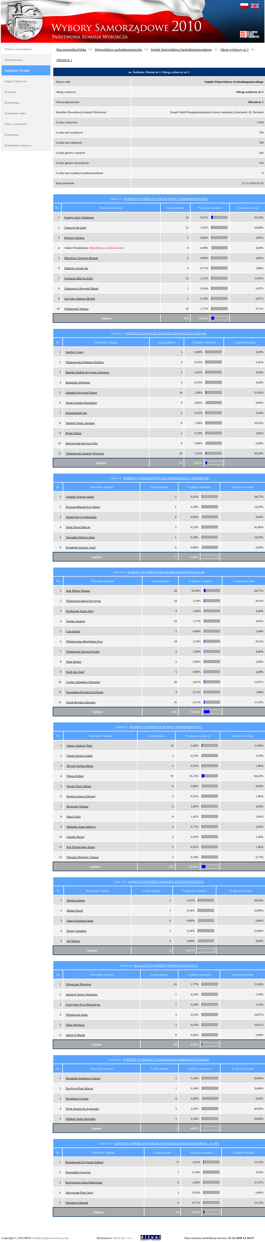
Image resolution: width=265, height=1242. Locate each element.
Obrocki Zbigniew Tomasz (82, 857)
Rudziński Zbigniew (78, 382)
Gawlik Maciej (75, 836)
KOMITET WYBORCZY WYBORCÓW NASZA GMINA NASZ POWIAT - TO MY (167, 1143)
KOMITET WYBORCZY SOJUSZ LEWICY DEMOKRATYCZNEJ (166, 198)
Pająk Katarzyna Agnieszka (82, 1108)
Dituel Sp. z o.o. (123, 1238)
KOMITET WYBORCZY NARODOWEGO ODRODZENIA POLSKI (166, 1059)
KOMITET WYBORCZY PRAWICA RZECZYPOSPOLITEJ (166, 881)
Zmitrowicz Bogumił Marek (81, 288)
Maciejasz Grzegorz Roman (81, 258)
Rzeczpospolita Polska (71, 50)
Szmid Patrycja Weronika (81, 517)
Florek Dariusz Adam (79, 755)
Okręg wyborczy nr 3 (235, 50)
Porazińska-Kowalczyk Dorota (84, 692)
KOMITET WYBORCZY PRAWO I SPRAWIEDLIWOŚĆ (166, 726)
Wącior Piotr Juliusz (78, 786)
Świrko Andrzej (75, 621)
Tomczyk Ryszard (75, 227)
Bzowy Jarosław (77, 930)
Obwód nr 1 (64, 60)
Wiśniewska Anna (77, 1014)
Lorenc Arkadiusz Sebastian (83, 681)
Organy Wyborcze (16, 81)
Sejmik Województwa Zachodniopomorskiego (181, 50)
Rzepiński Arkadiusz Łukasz (83, 1078)
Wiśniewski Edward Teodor (83, 651)
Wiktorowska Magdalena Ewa (84, 641)
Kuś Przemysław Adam (80, 846)
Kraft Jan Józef (75, 671)
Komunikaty (12, 102)
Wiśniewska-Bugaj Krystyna (83, 600)
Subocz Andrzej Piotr (79, 745)
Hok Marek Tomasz (78, 590)
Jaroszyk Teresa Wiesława (81, 994)
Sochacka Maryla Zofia (78, 278)
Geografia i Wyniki (17, 70)
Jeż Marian (73, 940)
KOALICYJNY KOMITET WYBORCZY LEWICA (166, 965)
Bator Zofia (73, 816)
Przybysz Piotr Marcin (79, 1088)
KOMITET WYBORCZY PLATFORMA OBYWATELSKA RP (166, 572)
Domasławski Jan (76, 412)
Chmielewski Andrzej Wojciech (85, 453)
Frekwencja (12, 134)
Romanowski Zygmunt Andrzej (84, 1162)
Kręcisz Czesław (74, 237)
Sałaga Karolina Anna (80, 920)
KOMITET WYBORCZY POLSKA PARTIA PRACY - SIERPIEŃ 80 (166, 478)
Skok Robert (73, 661)
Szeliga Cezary (75, 352)
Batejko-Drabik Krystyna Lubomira (87, 372)
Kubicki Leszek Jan (76, 268)
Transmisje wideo (15, 113)
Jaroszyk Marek (75, 1034)
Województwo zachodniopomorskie (118, 50)
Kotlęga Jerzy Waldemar (79, 217)
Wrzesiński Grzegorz (78, 1172)
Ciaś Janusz (73, 631)
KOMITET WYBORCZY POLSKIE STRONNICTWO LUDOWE (166, 333)
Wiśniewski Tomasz (76, 308)
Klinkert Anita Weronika (80, 1118)
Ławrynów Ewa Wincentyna (83, 1004)
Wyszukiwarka (14, 59)
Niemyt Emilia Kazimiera (81, 402)
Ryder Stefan (73, 433)
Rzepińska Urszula (77, 1098)
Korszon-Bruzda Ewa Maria (83, 506)
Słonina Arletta (76, 900)
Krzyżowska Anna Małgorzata (83, 1182)
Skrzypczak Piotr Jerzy (79, 1192)
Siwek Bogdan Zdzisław (81, 702)
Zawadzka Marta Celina (80, 537)
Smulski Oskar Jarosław (80, 423)
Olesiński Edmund (76, 1202)
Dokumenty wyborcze (18, 145)
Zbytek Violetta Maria (79, 765)
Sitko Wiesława (75, 1024)
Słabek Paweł (75, 910)
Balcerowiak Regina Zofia (81, 443)
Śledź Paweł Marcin (78, 527)
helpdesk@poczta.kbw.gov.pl (51, 1238)
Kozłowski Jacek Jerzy (80, 611)
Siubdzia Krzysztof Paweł (81, 392)
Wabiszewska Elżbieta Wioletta (85, 362)
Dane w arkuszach (16, 124)
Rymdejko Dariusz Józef (81, 547)
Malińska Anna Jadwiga (81, 826)
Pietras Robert (75, 775)
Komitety (10, 91)
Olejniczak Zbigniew (78, 984)
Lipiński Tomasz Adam (80, 496)
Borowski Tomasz (77, 806)
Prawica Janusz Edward (80, 796)
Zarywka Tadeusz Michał (79, 298)
